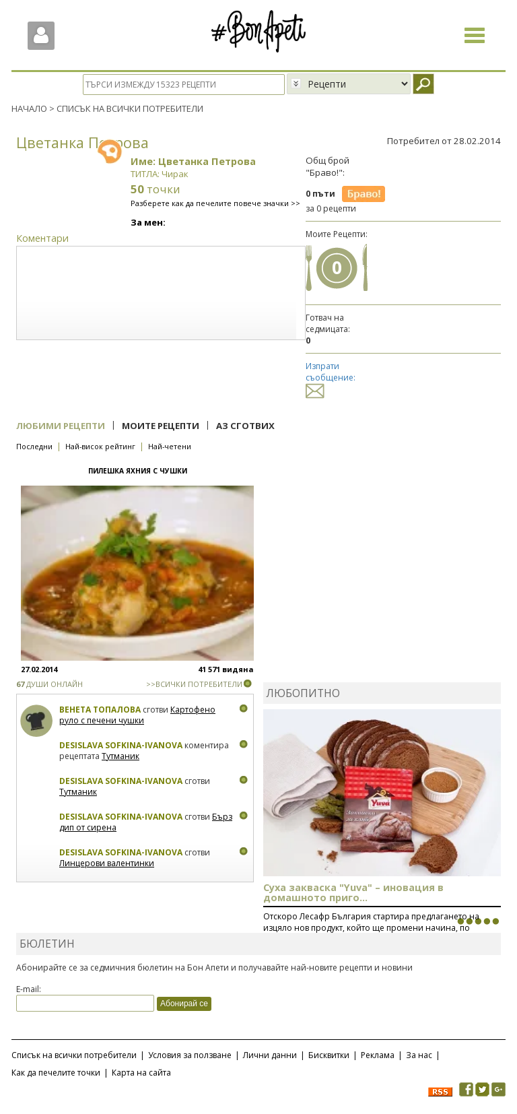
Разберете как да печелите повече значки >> (215, 203)
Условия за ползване (190, 1055)
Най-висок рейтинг (100, 446)
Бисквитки (328, 1055)
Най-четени (169, 446)
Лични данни (270, 1055)
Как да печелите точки (55, 1072)
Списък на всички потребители (74, 1055)
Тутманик (120, 755)
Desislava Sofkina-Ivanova (120, 745)
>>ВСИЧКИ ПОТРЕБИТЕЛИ (194, 684)
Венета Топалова (100, 709)
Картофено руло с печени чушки (137, 715)
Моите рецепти (160, 426)
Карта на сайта (141, 1072)
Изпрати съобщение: (330, 378)
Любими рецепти (60, 426)
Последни (34, 446)
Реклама (377, 1055)
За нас (419, 1055)
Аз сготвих (245, 426)
